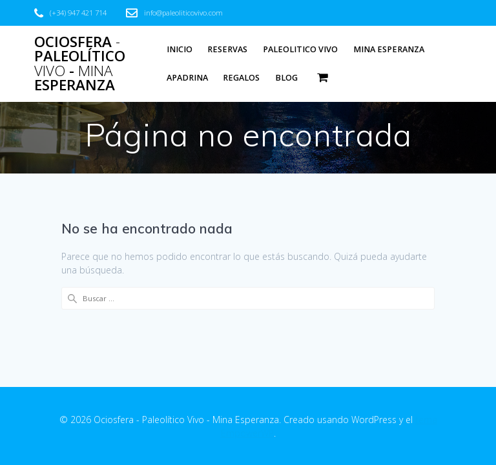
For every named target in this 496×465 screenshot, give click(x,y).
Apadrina (187, 77)
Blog (286, 77)
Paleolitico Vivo (300, 49)
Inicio (179, 49)
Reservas (227, 49)
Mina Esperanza (388, 49)
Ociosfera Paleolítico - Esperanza (79, 64)
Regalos (241, 77)
